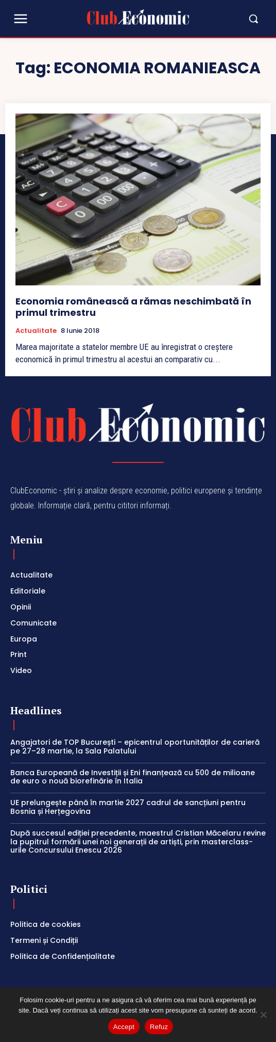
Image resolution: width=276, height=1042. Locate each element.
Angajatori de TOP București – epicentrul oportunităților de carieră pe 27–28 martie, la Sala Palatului (135, 746)
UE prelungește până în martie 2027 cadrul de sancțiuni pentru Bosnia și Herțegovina (128, 806)
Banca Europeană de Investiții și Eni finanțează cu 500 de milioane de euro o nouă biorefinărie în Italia (132, 777)
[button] (227, 18)
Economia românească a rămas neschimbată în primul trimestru (133, 307)
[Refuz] (263, 1014)
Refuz (159, 1027)
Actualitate (36, 331)
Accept (123, 1027)
